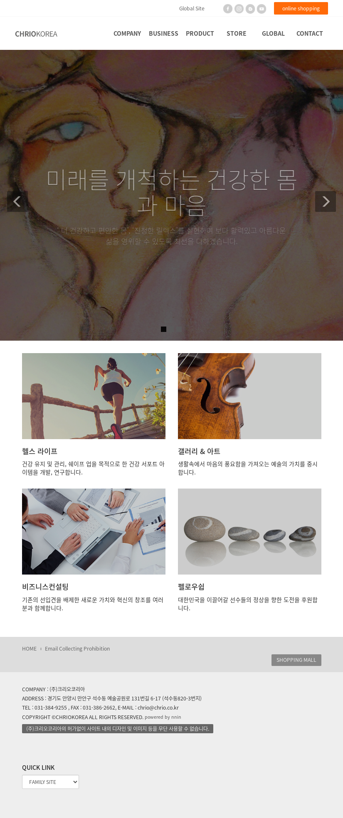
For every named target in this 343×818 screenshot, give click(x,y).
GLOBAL (273, 33)
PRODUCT (200, 33)
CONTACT (309, 33)
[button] (12, 195)
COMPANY (127, 33)
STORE (237, 33)
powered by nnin (163, 717)
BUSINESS (163, 33)
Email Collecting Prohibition (77, 648)
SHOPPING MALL (296, 659)
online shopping (301, 8)
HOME (29, 648)
